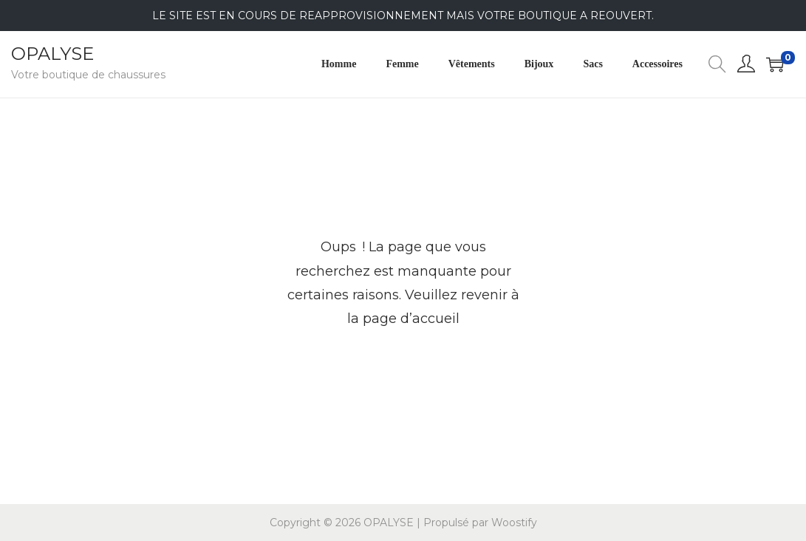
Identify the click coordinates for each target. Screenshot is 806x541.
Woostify (514, 522)
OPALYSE (52, 53)
